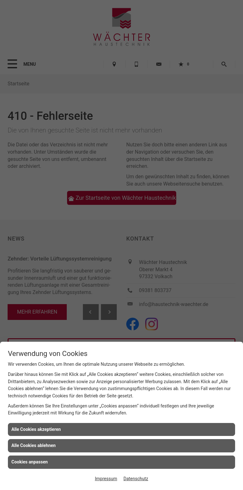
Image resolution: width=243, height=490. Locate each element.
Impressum (106, 478)
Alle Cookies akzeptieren (36, 429)
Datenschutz (135, 478)
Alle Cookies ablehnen (33, 445)
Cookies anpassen (29, 461)
